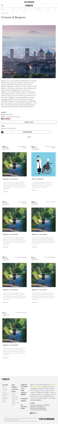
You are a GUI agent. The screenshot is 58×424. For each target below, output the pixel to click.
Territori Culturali (24, 385)
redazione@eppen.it (40, 406)
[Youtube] (9, 118)
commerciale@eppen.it (40, 408)
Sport (13, 395)
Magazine (24, 398)
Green (13, 400)
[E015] (35, 413)
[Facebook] (2, 118)
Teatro (4, 400)
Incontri (34, 190)
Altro (13, 404)
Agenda (23, 401)
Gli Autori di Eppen (24, 406)
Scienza (5, 401)
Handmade (15, 399)
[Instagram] (3, 118)
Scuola (13, 393)
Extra (13, 391)
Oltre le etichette (37, 179)
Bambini (14, 387)
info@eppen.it (40, 405)
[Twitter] (5, 118)
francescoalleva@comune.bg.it (12, 116)
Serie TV (5, 390)
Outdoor (5, 191)
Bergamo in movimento (10, 179)
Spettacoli (5, 398)
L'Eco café (22, 389)
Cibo (13, 385)
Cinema (5, 388)
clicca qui (44, 409)
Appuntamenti (15, 402)
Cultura (5, 385)
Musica (4, 396)
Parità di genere (24, 393)
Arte (4, 386)
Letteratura (5, 394)
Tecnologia (15, 397)
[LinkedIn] (7, 118)
